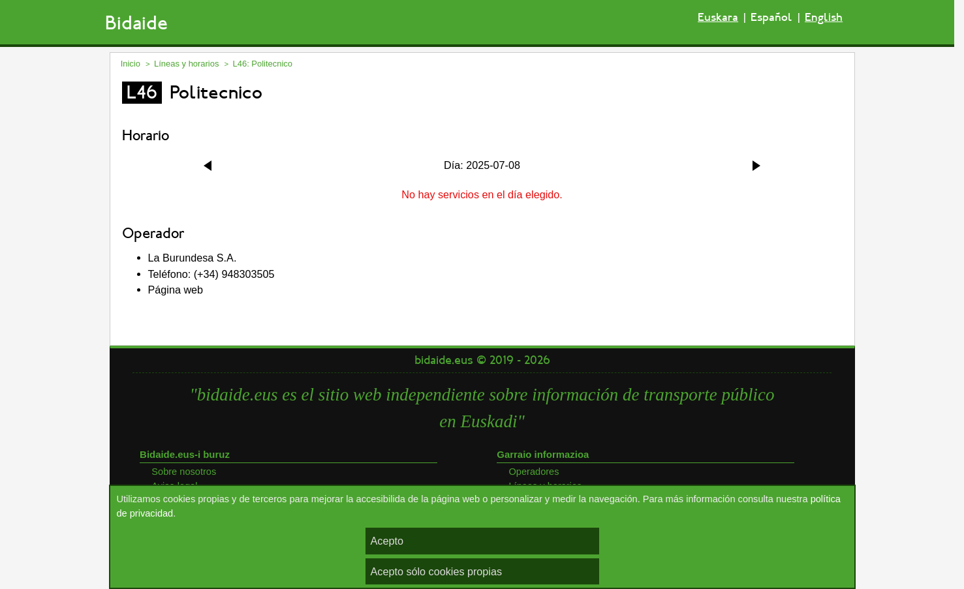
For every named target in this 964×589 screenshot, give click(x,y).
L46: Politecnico (262, 63)
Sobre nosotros (183, 471)
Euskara (718, 17)
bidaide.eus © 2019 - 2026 (482, 360)
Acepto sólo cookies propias (437, 571)
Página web (176, 289)
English (824, 17)
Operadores (534, 471)
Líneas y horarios (186, 63)
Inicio (130, 63)
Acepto (387, 541)
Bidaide (136, 23)
